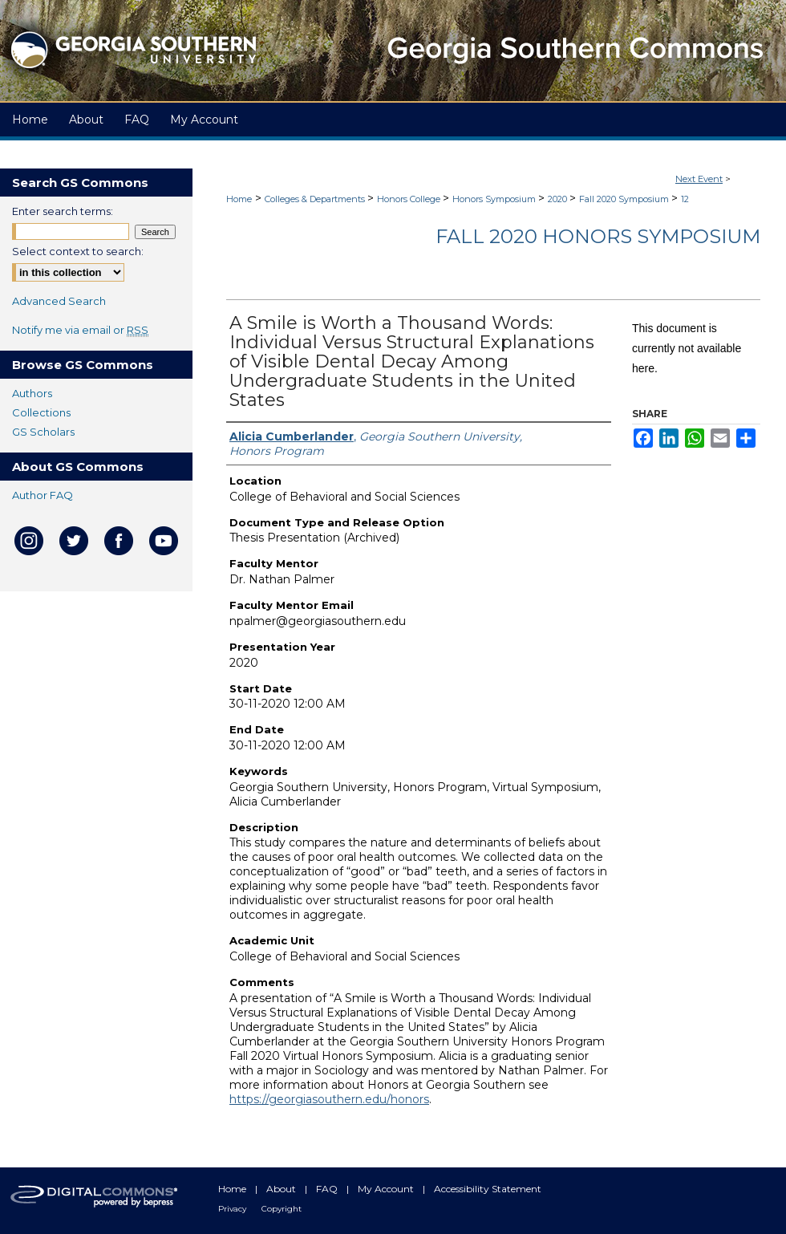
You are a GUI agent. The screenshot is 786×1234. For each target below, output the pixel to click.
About (282, 1189)
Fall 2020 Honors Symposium (598, 236)
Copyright (281, 1209)
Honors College (410, 199)
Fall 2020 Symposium (625, 199)
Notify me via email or (80, 329)
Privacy (233, 1209)
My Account (387, 1189)
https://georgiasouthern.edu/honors (329, 1099)
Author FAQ (42, 495)
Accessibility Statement (487, 1189)
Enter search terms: (62, 211)
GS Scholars (43, 431)
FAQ (328, 1189)
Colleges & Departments (316, 199)
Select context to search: (78, 251)
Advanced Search (59, 300)
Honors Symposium (495, 199)
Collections (41, 412)
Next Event (699, 179)
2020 (558, 199)
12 (685, 199)
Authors (32, 393)
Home (239, 199)
